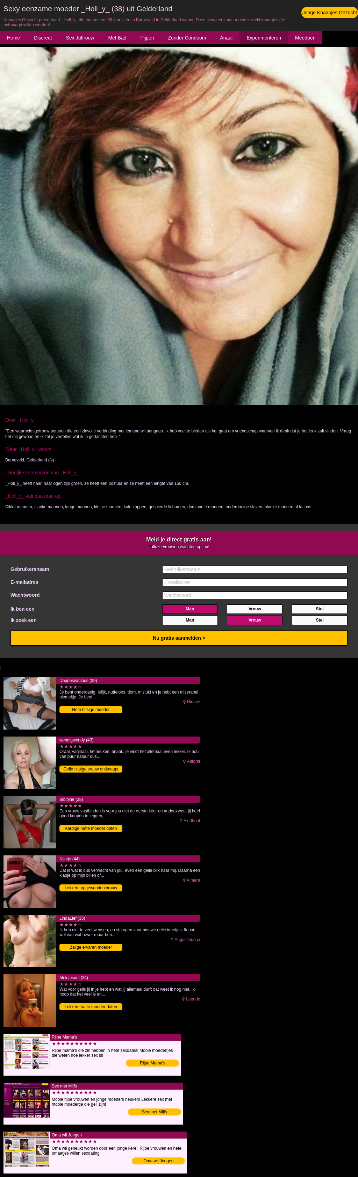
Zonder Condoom (187, 38)
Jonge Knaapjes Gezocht (329, 12)
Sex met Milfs (154, 1112)
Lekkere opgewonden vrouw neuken (91, 888)
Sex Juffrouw (80, 38)
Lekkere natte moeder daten (91, 1006)
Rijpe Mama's (152, 1063)
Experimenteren (263, 38)
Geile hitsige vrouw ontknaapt (90, 769)
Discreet (43, 38)
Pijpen (147, 38)
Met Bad (117, 38)
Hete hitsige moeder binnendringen (90, 710)
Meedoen (305, 38)
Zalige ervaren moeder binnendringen (91, 948)
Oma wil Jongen (158, 1160)
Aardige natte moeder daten (91, 828)
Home (13, 38)
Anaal (226, 38)
